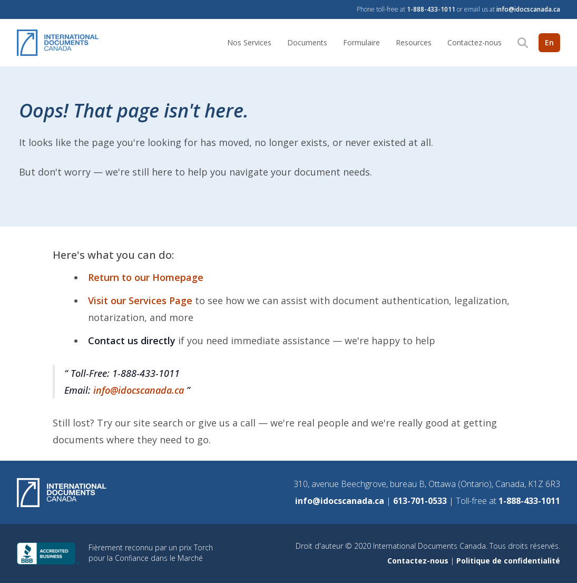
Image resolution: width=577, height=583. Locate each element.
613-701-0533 (421, 501)
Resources (414, 42)
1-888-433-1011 (431, 9)
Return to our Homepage (145, 277)
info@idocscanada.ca (528, 9)
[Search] (522, 42)
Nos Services (249, 42)
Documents (307, 42)
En (549, 42)
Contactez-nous (474, 42)
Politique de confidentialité (508, 561)
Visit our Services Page (141, 300)
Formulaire (361, 42)
